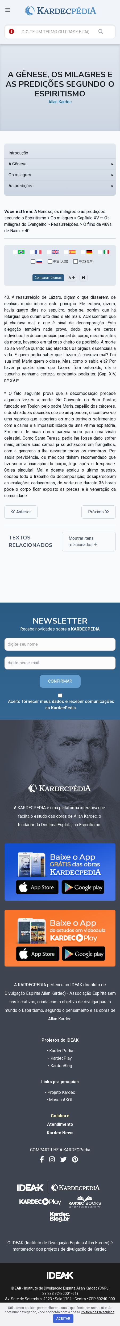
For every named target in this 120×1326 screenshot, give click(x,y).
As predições (21, 185)
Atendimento (60, 1124)
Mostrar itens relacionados (83, 541)
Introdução (18, 152)
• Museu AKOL (60, 1099)
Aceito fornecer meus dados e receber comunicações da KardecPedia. (61, 704)
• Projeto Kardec (60, 1092)
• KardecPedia (60, 1050)
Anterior (21, 511)
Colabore (60, 1115)
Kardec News (60, 1132)
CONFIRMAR (60, 681)
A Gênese (18, 163)
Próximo (98, 511)
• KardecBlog (60, 1065)
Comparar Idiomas (48, 278)
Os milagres (20, 174)
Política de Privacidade (97, 1312)
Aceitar (63, 1318)
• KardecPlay (60, 1058)
